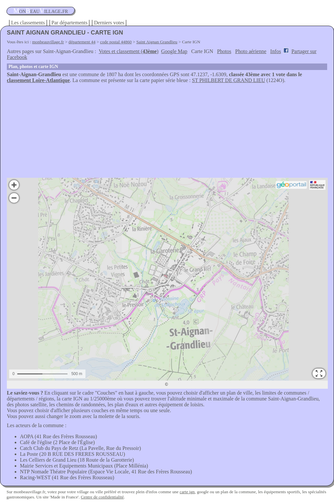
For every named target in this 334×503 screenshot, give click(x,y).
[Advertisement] (167, 132)
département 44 (82, 41)
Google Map (174, 51)
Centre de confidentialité (102, 497)
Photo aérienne (250, 51)
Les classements (28, 22)
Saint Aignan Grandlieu (156, 41)
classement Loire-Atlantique (38, 80)
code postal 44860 (116, 41)
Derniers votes (109, 22)
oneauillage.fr (40, 10)
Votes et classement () (129, 51)
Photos (224, 51)
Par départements (70, 22)
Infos (275, 51)
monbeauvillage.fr (48, 41)
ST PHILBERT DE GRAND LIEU (228, 80)
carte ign (187, 491)
